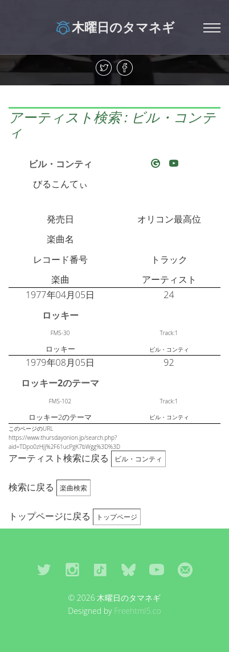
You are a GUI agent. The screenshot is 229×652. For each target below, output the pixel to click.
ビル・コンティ (60, 164)
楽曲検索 (73, 488)
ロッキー (60, 315)
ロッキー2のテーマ (60, 383)
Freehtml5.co (137, 610)
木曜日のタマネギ (115, 26)
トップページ (116, 517)
